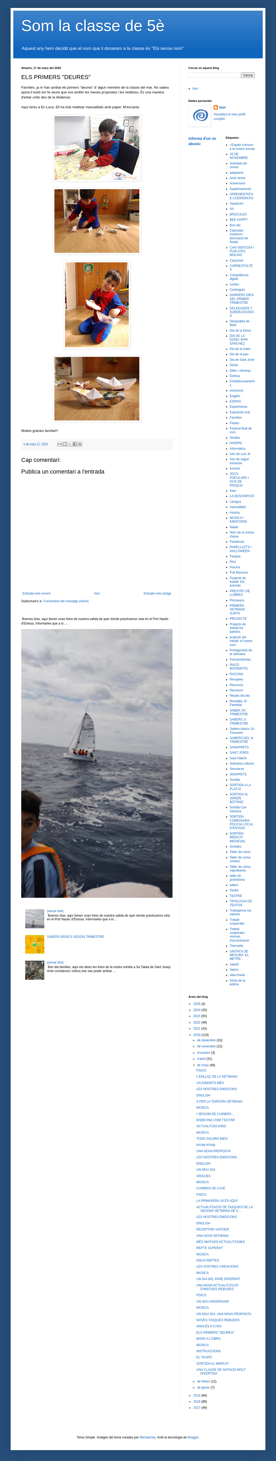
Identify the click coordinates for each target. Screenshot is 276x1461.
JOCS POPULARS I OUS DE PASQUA (239, 479)
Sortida (235, 780)
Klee (233, 491)
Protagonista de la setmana (241, 652)
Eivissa (235, 376)
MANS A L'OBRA (208, 1339)
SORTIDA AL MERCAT (212, 1363)
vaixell (234, 964)
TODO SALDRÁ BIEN (211, 1139)
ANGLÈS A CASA (209, 1326)
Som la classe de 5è (93, 25)
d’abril (201, 1059)
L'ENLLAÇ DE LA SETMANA (216, 1076)
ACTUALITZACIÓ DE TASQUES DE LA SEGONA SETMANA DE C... (224, 1209)
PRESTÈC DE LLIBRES (240, 593)
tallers (234, 885)
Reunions (236, 690)
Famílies (236, 417)
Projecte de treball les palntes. (238, 628)
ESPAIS (235, 401)
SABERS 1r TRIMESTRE (239, 721)
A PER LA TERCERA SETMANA (219, 1101)
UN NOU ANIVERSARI (212, 1301)
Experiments (239, 407)
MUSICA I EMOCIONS (238, 519)
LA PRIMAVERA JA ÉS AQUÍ (217, 1201)
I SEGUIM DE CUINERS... (215, 1114)
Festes (234, 423)
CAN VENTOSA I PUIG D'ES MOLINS (242, 251)
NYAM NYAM (205, 1145)
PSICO (201, 1070)
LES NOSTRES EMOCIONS (216, 1089)
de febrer (204, 1381)
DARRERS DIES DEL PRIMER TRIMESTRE (242, 299)
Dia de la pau (239, 354)
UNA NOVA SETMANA (212, 1236)
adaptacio (237, 173)
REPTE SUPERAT (209, 1248)
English (235, 396)
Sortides (236, 846)
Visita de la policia (237, 982)
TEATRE (236, 896)
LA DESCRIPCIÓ (242, 496)
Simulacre (237, 769)
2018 (197, 1401)
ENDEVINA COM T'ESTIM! (215, 1120)
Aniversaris (237, 183)
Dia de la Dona (240, 330)
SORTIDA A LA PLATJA (240, 787)
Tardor (234, 890)
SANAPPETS (239, 747)
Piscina (235, 567)
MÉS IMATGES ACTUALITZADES (220, 1242)
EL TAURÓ (204, 1357)
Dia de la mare (240, 349)
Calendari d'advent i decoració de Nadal (239, 236)
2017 (197, 1408)
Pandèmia (237, 542)
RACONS (236, 674)
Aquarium (236, 203)
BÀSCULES (238, 214)
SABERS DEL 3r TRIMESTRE (241, 740)
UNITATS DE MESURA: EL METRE (239, 955)
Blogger (193, 1437)
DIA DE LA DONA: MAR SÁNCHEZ (239, 339)
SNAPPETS (238, 774)
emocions (236, 390)
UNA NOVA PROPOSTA (213, 1151)
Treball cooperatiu (237, 921)
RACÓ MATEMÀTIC (239, 666)
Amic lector (237, 178)
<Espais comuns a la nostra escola (242, 146)
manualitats (238, 507)
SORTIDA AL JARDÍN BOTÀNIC (239, 798)
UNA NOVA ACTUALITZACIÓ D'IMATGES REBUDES (217, 1287)
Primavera (237, 600)
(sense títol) (55, 911)
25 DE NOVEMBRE (239, 156)
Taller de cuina (240, 852)
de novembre (207, 1046)
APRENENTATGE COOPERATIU (242, 196)
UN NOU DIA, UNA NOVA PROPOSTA (223, 1314)
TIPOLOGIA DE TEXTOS (241, 903)
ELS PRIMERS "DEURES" (215, 1332)
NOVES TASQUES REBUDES (218, 1320)
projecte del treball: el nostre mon (241, 641)
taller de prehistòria (237, 877)
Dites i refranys (240, 370)
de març (203, 1065)
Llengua (235, 502)
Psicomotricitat (240, 659)
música (235, 512)
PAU (233, 562)
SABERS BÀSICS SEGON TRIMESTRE (75, 937)
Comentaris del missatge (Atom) (65, 601)
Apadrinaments (240, 189)
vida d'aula (237, 975)
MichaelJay (148, 1437)
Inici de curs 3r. (240, 454)
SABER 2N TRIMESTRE (239, 712)
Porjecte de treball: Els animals (238, 582)
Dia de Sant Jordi (242, 360)
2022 (197, 1022)
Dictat (234, 365)
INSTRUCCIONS (208, 1351)
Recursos (236, 685)
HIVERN (236, 443)
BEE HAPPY (239, 220)
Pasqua (235, 556)
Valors (234, 970)
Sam (222, 107)
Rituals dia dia (240, 695)
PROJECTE (238, 619)
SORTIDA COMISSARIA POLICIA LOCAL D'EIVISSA (241, 822)
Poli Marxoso (239, 572)
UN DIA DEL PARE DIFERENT (218, 1279)
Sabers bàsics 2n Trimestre (242, 730)
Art (232, 209)
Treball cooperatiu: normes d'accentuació (239, 934)
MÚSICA (202, 1107)
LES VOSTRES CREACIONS (217, 1266)
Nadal (234, 527)
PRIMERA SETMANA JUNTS (237, 609)
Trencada (236, 946)
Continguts (237, 290)
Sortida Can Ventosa (238, 809)
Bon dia (235, 225)
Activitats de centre (238, 165)
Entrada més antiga (157, 593)
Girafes (235, 438)
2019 (197, 1395)
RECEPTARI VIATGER (212, 1229)
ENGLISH (203, 1095)
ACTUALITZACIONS (211, 1126)
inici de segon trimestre (239, 461)
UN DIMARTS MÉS (210, 1083)
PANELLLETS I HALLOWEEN (241, 549)
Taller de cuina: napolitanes (240, 868)
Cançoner (237, 260)
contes (234, 284)
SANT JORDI (239, 753)
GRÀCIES (203, 1176)
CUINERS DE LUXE (210, 1188)
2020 (197, 1035)
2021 (197, 1028)
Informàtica (237, 448)
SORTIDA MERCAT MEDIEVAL (238, 837)
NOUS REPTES (207, 1260)
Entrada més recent (36, 593)
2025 (197, 1004)
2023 (197, 1016)
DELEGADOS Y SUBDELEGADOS (242, 312)
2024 (197, 1010)
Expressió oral (240, 412)
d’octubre (204, 1053)
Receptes (236, 679)
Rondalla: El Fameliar (238, 703)
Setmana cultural (242, 763)
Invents (235, 468)
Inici (97, 593)
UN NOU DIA (205, 1170)
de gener (204, 1387)
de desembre (207, 1040)
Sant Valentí (238, 758)
